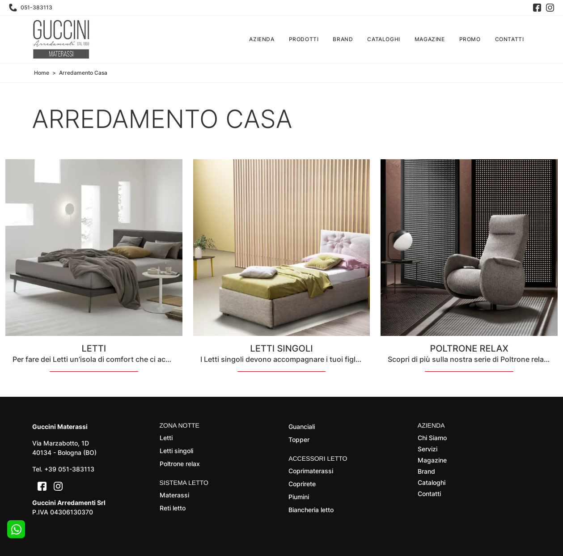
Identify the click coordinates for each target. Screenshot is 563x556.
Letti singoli (176, 450)
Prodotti (304, 39)
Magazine (430, 39)
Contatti (509, 39)
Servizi (427, 449)
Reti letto (173, 508)
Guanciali (301, 426)
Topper (298, 439)
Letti (166, 437)
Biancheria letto (311, 510)
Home (41, 72)
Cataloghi (383, 39)
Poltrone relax (180, 463)
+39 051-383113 (69, 469)
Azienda (261, 39)
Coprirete (302, 484)
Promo (470, 39)
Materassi (174, 495)
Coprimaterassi (310, 471)
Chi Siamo (432, 437)
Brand (343, 39)
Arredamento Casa (83, 72)
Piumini (298, 497)
